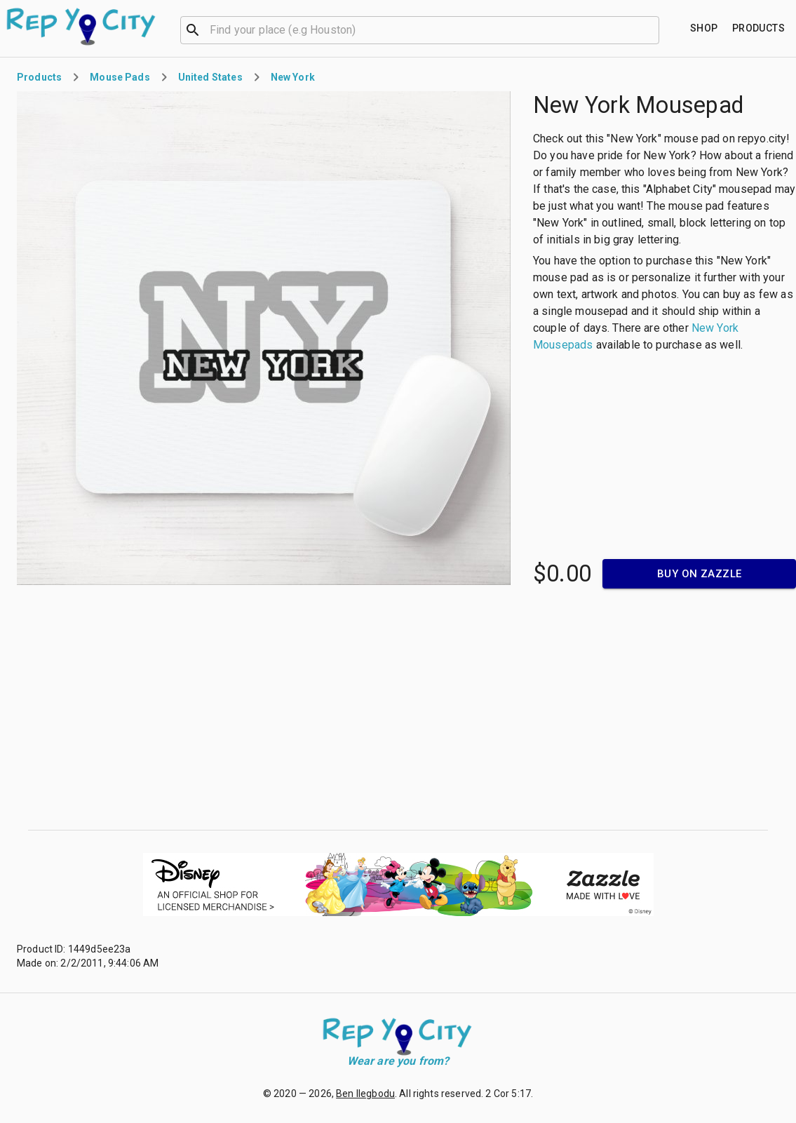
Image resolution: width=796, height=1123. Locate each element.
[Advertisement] (398, 709)
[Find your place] (704, 28)
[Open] (653, 30)
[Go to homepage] (82, 27)
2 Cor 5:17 (508, 1093)
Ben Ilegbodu (365, 1093)
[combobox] (419, 29)
